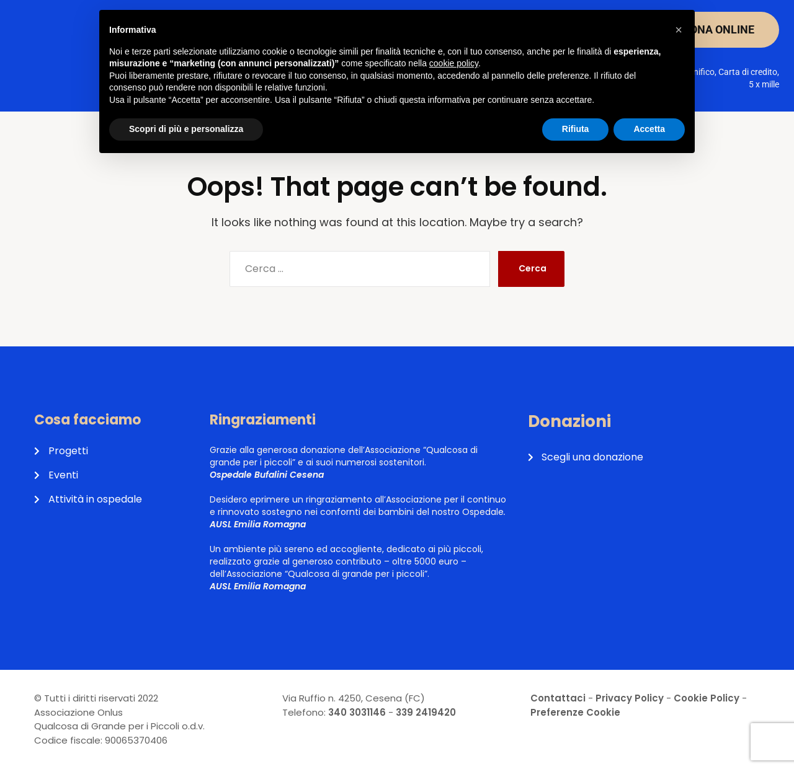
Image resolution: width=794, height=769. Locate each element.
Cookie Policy (706, 698)
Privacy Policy (630, 698)
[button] (679, 30)
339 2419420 (426, 712)
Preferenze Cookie (575, 712)
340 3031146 (357, 712)
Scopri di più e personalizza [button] (186, 129)
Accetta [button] (649, 129)
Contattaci (558, 698)
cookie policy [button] (453, 63)
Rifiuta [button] (575, 129)
